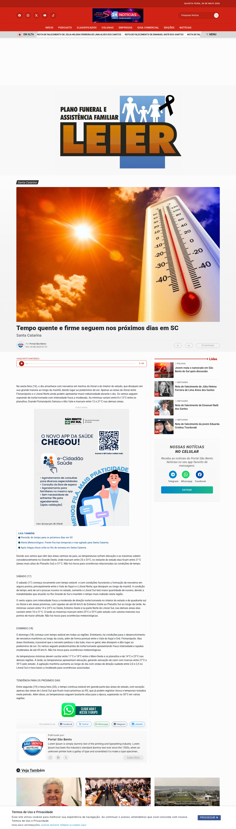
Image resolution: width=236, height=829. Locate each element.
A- (178, 345)
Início (50, 27)
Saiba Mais (133, 757)
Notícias (186, 27)
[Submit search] (216, 15)
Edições (170, 27)
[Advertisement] (118, 61)
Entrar (187, 490)
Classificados (88, 27)
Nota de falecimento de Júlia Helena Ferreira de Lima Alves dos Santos (81, 34)
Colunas (109, 27)
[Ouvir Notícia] (21, 363)
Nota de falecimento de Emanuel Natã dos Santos (156, 34)
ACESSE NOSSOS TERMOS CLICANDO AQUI (63, 825)
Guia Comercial (149, 27)
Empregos (127, 27)
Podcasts (66, 27)
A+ (189, 345)
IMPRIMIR (208, 345)
